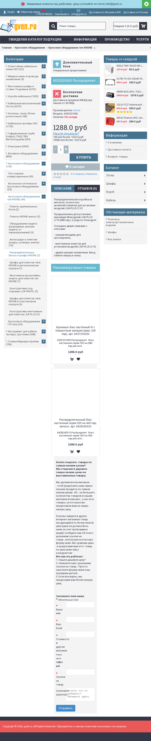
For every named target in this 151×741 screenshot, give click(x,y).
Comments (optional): (61, 692)
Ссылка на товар (60, 680)
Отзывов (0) (87, 188)
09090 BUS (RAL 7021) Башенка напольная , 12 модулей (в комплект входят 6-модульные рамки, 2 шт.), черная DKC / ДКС (131, 91)
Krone (77, 110)
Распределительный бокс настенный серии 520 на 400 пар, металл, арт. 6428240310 (75, 423)
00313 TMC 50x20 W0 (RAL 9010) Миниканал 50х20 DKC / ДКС (131, 65)
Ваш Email (59, 626)
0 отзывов (77, 173)
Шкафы (112, 232)
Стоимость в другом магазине (61, 653)
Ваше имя (59, 611)
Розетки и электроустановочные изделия (120, 222)
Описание (63, 188)
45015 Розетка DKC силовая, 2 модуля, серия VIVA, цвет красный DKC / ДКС (131, 117)
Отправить (66, 708)
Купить (83, 157)
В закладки (77, 166)
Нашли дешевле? (66, 134)
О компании (115, 142)
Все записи (114, 239)
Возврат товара (118, 156)
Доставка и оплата (119, 149)
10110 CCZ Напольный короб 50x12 (131, 104)
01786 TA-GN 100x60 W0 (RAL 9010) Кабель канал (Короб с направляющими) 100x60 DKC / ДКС (131, 78)
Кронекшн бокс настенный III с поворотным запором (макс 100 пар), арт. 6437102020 (75, 330)
